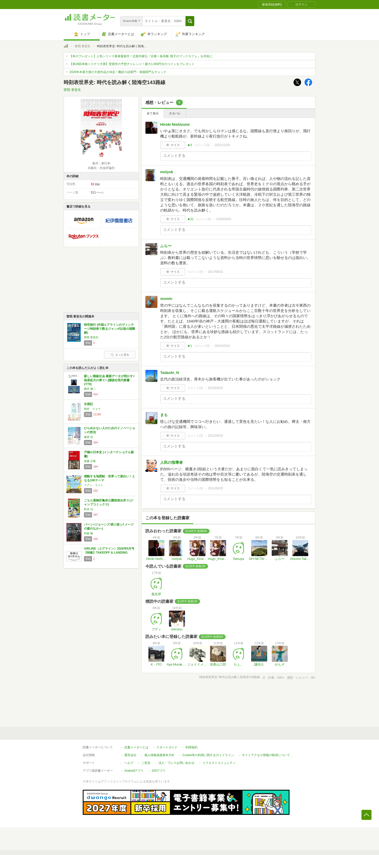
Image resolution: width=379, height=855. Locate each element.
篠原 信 (88, 436)
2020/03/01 (223, 219)
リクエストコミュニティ (219, 762)
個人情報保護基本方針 (159, 755)
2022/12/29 (222, 145)
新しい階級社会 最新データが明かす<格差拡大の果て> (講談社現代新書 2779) (109, 380)
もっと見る (120, 354)
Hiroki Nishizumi (175, 124)
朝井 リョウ (92, 408)
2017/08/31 (215, 271)
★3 (189, 145)
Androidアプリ (134, 770)
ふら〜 (165, 246)
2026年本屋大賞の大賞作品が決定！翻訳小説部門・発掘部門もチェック (117, 72)
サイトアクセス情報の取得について (266, 755)
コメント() (202, 145)
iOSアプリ (159, 770)
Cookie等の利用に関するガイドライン (208, 755)
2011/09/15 (215, 435)
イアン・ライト (93, 485)
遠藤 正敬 (90, 461)
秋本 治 (88, 509)
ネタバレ (175, 113)
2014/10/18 (222, 345)
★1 (189, 346)
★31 (190, 219)
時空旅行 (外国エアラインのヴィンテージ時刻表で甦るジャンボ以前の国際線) (109, 328)
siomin (166, 298)
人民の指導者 (171, 462)
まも (164, 415)
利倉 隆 (88, 533)
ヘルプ (128, 762)
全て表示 (153, 113)
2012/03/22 (215, 387)
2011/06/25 (215, 488)
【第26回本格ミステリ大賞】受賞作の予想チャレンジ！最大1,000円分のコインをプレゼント (132, 64)
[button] (189, 21)
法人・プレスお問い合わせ (176, 762)
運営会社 (130, 755)
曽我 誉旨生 (82, 46)
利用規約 (191, 747)
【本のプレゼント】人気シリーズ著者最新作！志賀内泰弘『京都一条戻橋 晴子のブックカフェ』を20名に (141, 56)
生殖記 (88, 404)
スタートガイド (166, 747)
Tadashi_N (169, 372)
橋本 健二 (90, 388)
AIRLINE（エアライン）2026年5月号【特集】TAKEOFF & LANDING (109, 550)
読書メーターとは (136, 747)
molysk (166, 172)
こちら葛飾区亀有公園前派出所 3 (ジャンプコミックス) (108, 502)
